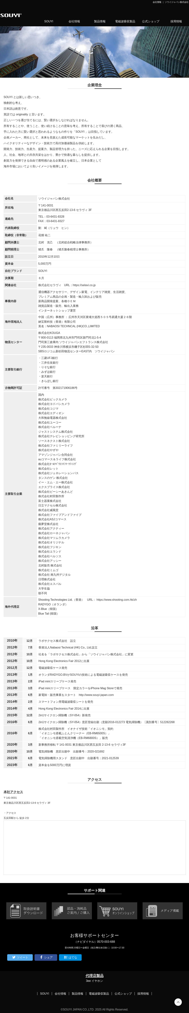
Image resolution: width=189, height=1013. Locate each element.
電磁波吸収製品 (125, 21)
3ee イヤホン (94, 980)
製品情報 (100, 21)
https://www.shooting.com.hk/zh (116, 599)
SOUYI (48, 21)
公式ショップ (150, 21)
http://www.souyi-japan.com (96, 694)
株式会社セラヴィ (49, 285)
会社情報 (74, 21)
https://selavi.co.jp (84, 285)
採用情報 (176, 21)
